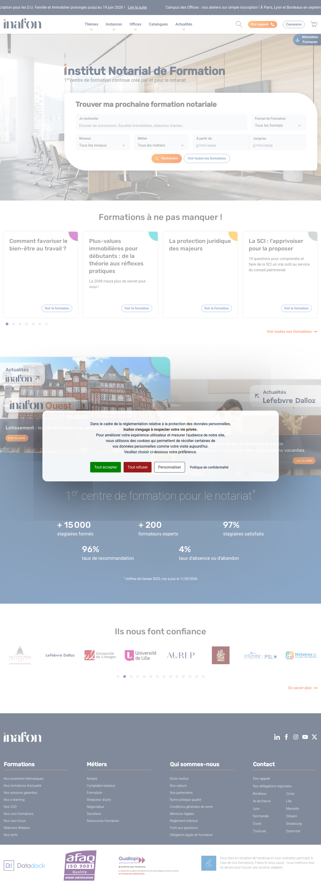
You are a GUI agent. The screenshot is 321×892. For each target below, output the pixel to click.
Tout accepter (105, 467)
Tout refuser (138, 467)
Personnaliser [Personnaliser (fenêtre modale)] (169, 467)
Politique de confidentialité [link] (209, 467)
